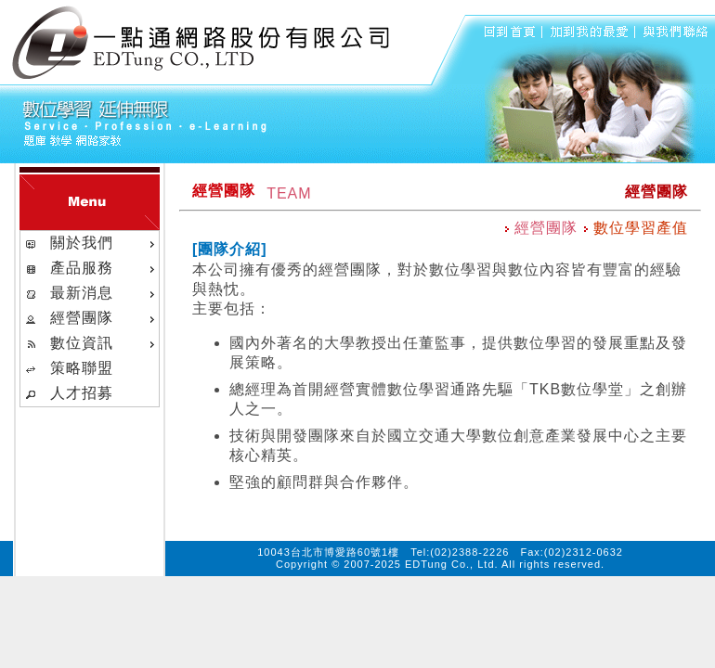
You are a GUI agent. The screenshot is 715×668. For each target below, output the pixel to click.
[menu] (90, 318)
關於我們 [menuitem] (91, 243)
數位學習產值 (635, 228)
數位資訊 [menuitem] (91, 343)
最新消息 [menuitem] (91, 293)
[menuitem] (89, 368)
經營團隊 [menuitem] (91, 318)
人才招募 (81, 393)
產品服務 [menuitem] (91, 268)
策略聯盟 (81, 368)
